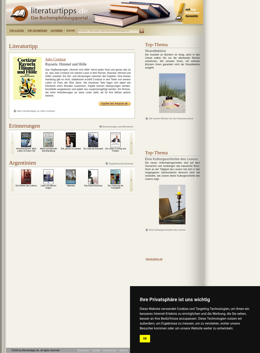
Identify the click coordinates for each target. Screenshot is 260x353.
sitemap (123, 350)
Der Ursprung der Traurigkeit (115, 187)
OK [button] (145, 338)
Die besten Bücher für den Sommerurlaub (171, 118)
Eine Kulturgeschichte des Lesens (167, 230)
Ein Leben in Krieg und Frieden (115, 150)
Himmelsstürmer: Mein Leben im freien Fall (26, 150)
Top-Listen (16, 30)
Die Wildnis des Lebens (26, 186)
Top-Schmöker (37, 30)
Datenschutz (110, 350)
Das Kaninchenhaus (93, 186)
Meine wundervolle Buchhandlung (48, 150)
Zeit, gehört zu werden (71, 149)
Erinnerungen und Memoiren (116, 126)
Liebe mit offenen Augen (48, 187)
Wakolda (71, 186)
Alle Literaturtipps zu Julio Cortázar (36, 111)
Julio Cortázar (55, 59)
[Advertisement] (58, 39)
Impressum (83, 350)
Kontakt (96, 350)
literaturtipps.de (154, 259)
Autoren (57, 30)
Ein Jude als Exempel (93, 149)
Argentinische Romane (119, 163)
